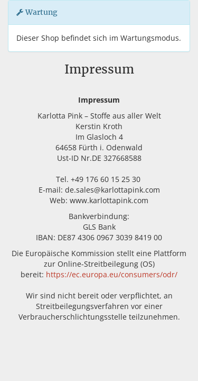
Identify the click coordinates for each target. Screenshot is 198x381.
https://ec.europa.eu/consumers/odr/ (111, 274)
